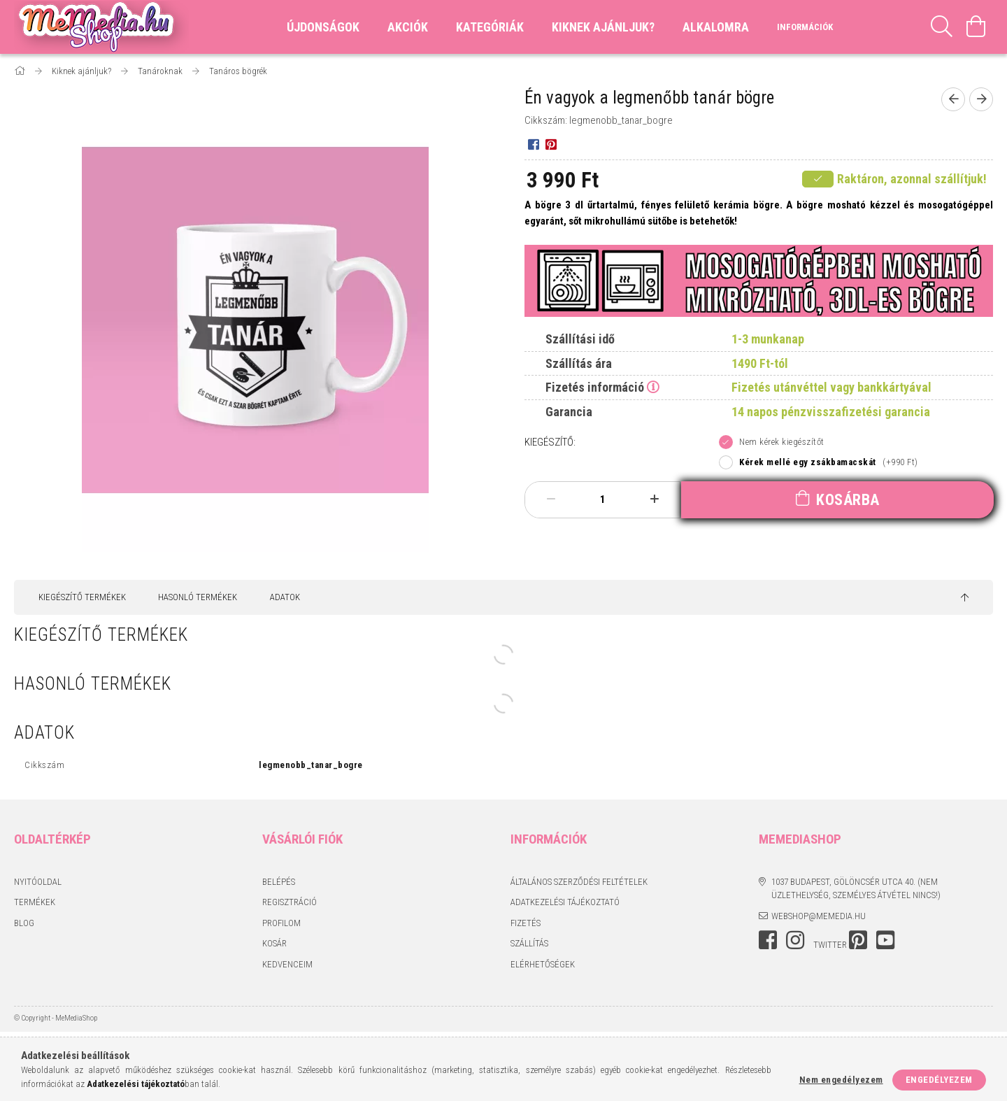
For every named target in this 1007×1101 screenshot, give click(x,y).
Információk (805, 27)
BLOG (24, 923)
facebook (768, 940)
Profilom (281, 923)
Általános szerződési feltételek (579, 881)
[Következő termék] (981, 99)
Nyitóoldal (38, 881)
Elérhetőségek (542, 964)
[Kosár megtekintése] (976, 27)
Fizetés (525, 923)
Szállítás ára (578, 363)
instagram (795, 940)
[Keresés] (942, 27)
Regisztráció (289, 902)
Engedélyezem (939, 1079)
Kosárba (848, 500)
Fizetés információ (594, 387)
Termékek (34, 902)
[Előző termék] (953, 99)
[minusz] (551, 500)
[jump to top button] (965, 598)
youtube (885, 940)
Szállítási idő (580, 339)
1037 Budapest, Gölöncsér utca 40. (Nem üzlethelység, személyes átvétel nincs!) (856, 888)
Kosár (274, 943)
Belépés (278, 881)
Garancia (568, 411)
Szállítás (529, 943)
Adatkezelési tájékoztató (565, 902)
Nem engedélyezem (841, 1079)
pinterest (858, 940)
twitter (830, 944)
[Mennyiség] (603, 499)
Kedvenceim (287, 964)
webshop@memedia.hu (818, 916)
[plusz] (654, 500)
